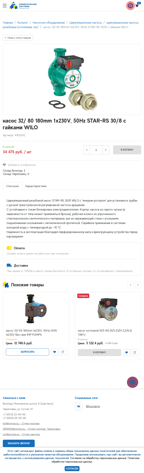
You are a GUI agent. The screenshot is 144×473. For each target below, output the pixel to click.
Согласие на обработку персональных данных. (98, 458)
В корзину (127, 149)
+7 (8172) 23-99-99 (14, 414)
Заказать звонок (19, 443)
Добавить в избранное (19, 164)
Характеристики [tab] (35, 186)
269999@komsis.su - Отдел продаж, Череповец (31, 428)
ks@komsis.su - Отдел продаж (21, 423)
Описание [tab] (12, 186)
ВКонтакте (87, 406)
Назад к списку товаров (18, 37)
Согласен (72, 468)
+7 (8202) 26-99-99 (14, 417)
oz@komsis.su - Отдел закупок (21, 434)
